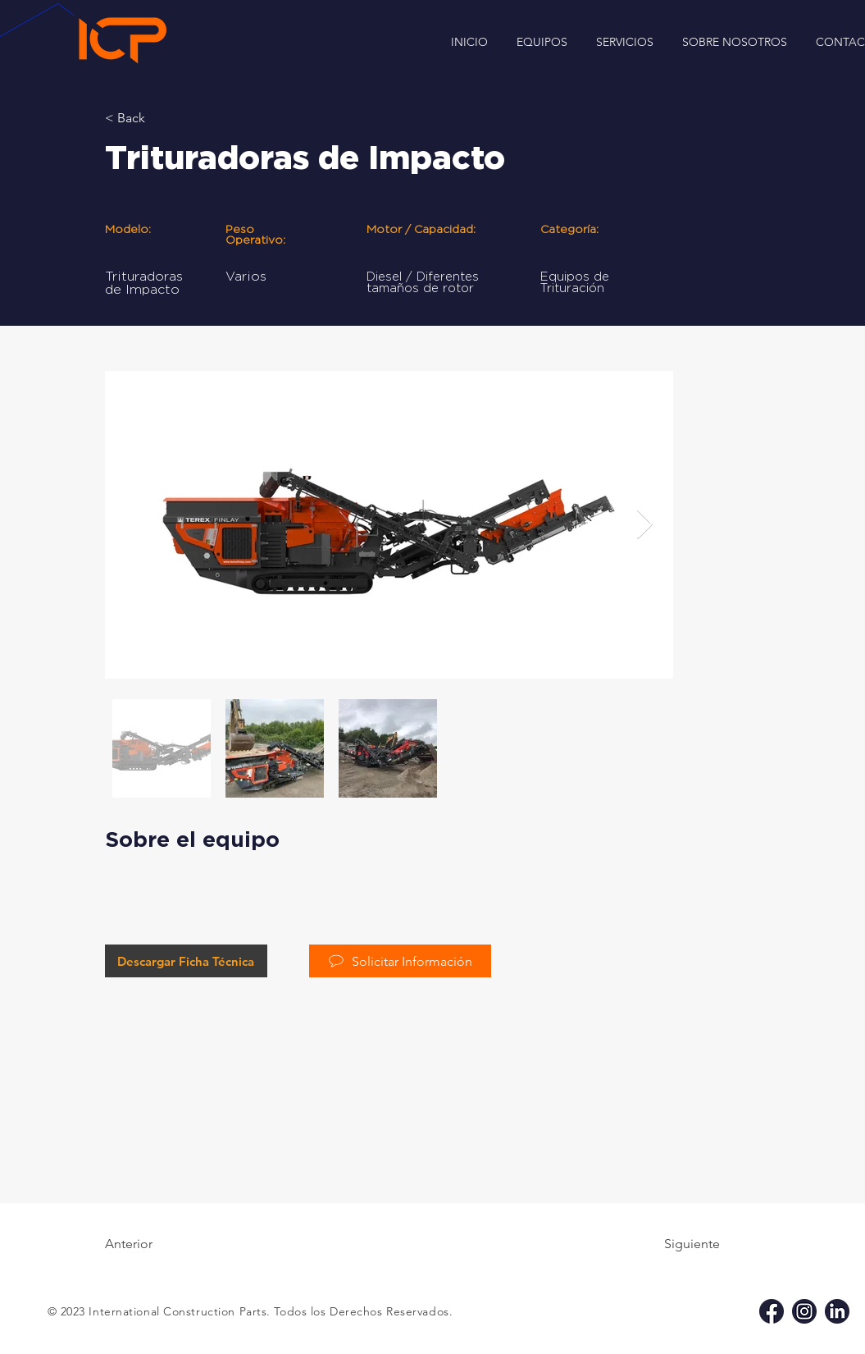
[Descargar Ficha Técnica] (186, 961)
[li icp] (837, 1311)
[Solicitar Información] (400, 961)
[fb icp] (771, 1311)
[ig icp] (804, 1311)
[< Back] (158, 118)
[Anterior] (158, 1244)
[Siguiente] (679, 1244)
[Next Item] (644, 525)
